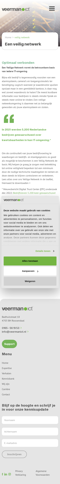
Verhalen (6, 373)
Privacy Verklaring (20, 472)
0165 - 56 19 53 (12, 327)
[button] (52, 8)
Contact (6, 394)
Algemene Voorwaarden (43, 472)
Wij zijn (6, 383)
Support (9, 343)
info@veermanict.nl (15, 331)
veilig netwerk (22, 37)
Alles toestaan (30, 261)
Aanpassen (30, 271)
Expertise (7, 368)
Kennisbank (8, 378)
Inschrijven (14, 454)
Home (8, 37)
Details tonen (43, 251)
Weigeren (30, 281)
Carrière (6, 389)
